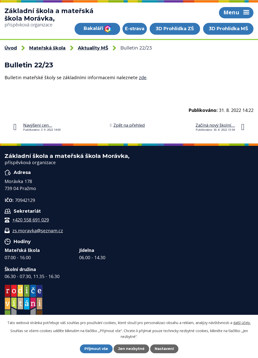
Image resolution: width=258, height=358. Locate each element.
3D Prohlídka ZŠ (175, 28)
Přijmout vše (96, 348)
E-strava (134, 28)
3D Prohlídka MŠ (228, 28)
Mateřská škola (47, 48)
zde (142, 77)
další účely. (242, 322)
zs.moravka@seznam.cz (37, 231)
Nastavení (164, 348)
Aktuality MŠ (93, 48)
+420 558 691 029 (30, 220)
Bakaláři (97, 29)
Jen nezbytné (131, 348)
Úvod (11, 48)
